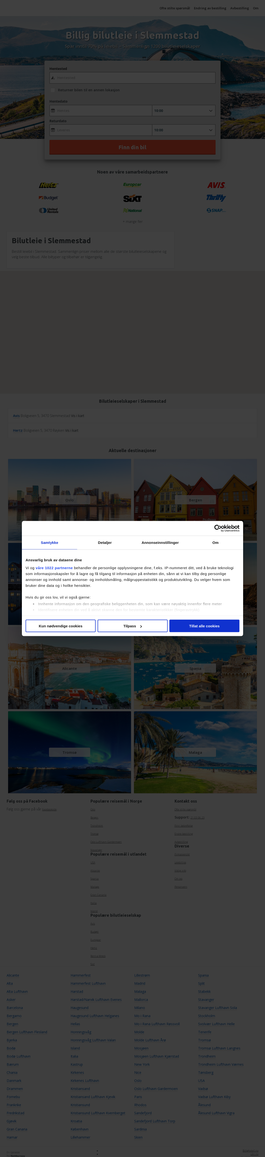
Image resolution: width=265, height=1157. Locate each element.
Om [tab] (215, 542)
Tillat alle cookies (204, 626)
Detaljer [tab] (105, 542)
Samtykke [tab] (49, 542)
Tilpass (132, 626)
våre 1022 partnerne (54, 567)
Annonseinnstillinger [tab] (160, 542)
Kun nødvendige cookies (61, 626)
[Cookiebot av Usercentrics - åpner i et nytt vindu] (217, 528)
